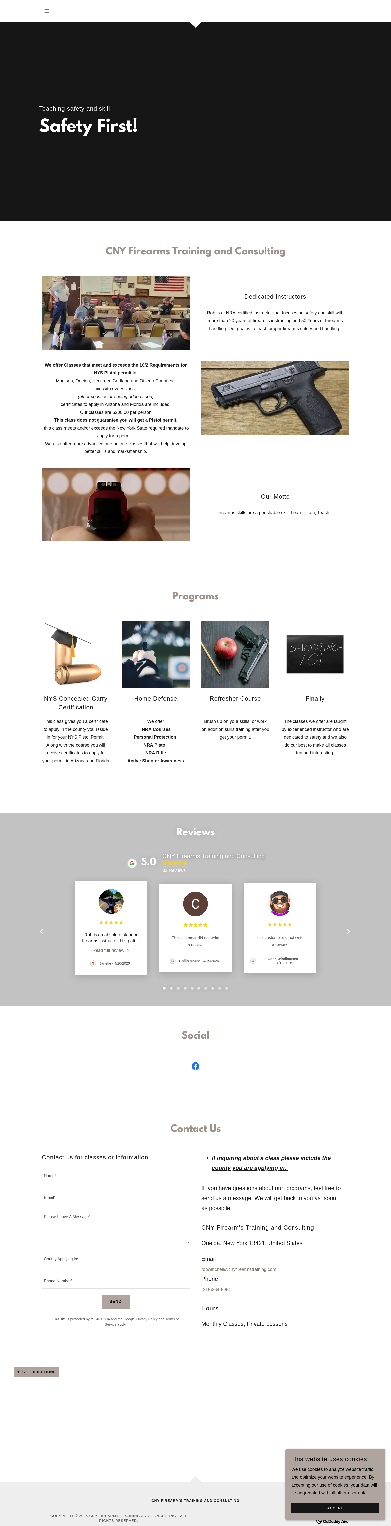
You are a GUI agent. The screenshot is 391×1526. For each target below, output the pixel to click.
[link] (111, 950)
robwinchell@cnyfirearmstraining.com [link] (238, 1269)
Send (116, 1301)
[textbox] (116, 1175)
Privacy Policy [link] (147, 1319)
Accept (335, 1508)
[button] (47, 11)
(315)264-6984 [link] (216, 1289)
